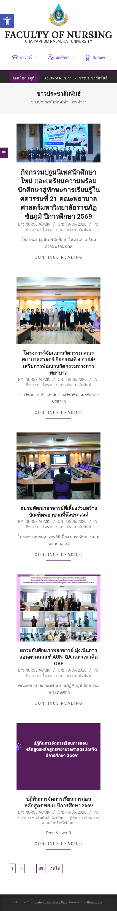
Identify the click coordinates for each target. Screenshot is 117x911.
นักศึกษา (61, 57)
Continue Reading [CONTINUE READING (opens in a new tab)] (59, 843)
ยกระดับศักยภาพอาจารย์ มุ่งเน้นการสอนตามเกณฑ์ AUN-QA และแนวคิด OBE (58, 656)
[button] (7, 21)
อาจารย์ (25, 57)
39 (41, 868)
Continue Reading (59, 257)
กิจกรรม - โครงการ (42, 229)
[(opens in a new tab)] (58, 756)
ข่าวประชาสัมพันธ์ (75, 229)
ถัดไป (55, 868)
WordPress (94, 902)
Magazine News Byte (52, 902)
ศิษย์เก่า (94, 57)
